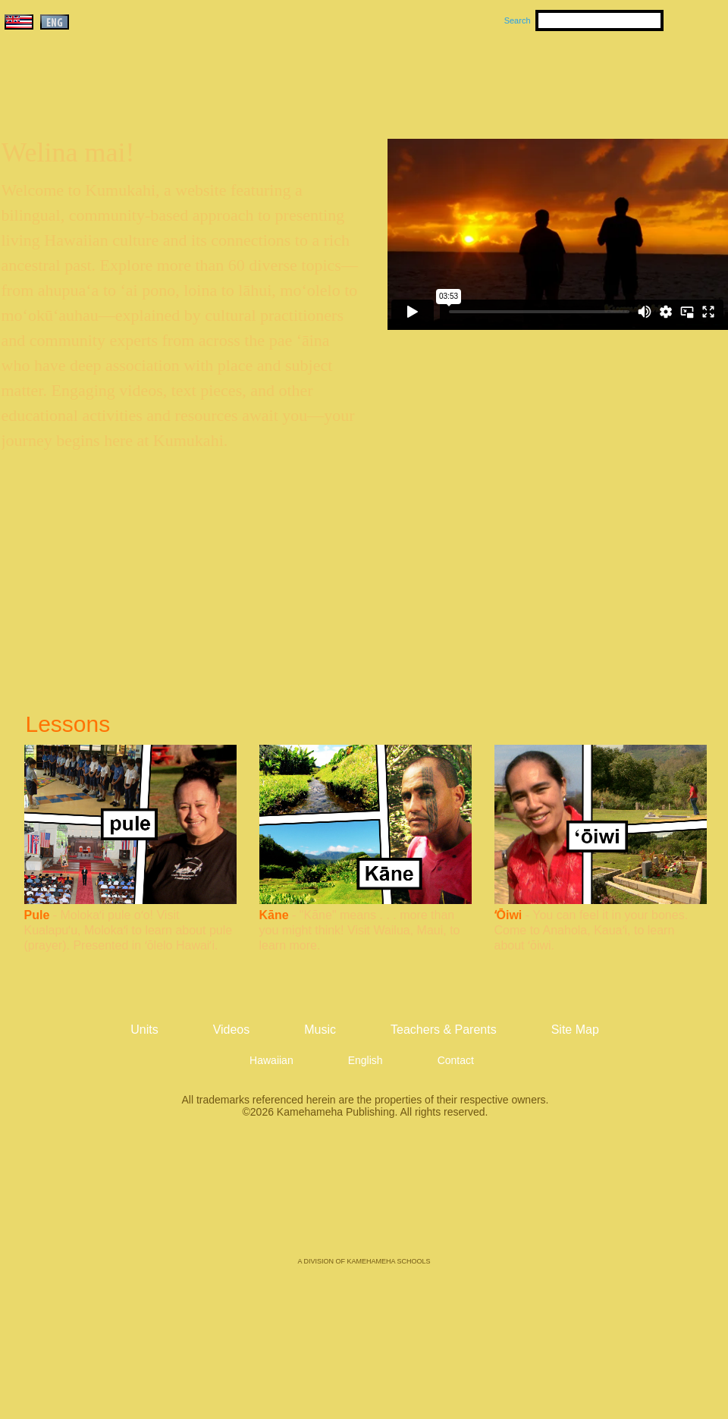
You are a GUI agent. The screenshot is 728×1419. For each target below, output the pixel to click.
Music (437, 77)
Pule (37, 915)
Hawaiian (271, 1060)
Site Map (575, 1029)
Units (342, 77)
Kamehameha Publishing (364, 1198)
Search (517, 20)
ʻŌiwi (508, 915)
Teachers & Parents (634, 77)
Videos (508, 77)
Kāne (274, 915)
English (365, 1060)
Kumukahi (131, 97)
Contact (456, 1060)
